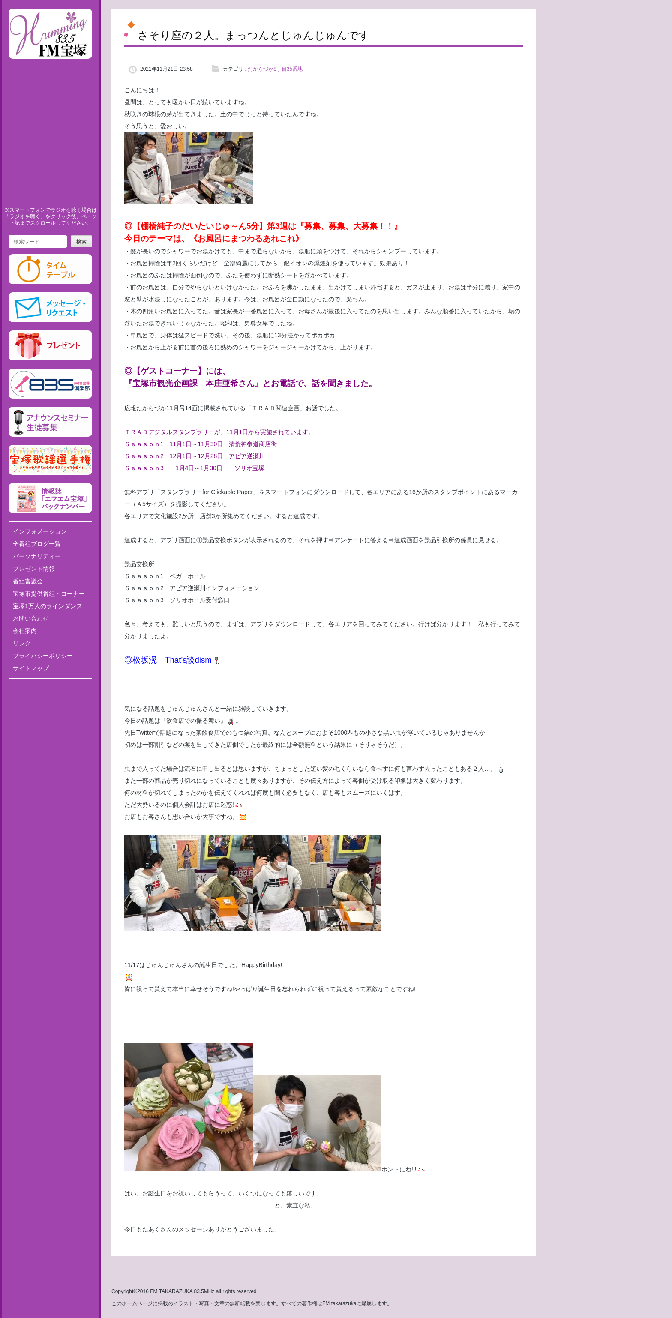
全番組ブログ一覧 (37, 543)
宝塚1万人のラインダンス (47, 606)
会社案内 (25, 630)
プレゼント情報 (34, 568)
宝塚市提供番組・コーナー (49, 593)
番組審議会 (28, 581)
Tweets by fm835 (50, 688)
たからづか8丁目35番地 (275, 69)
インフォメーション (40, 531)
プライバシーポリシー (43, 655)
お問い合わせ (31, 618)
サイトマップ (31, 668)
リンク (22, 643)
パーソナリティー (37, 556)
